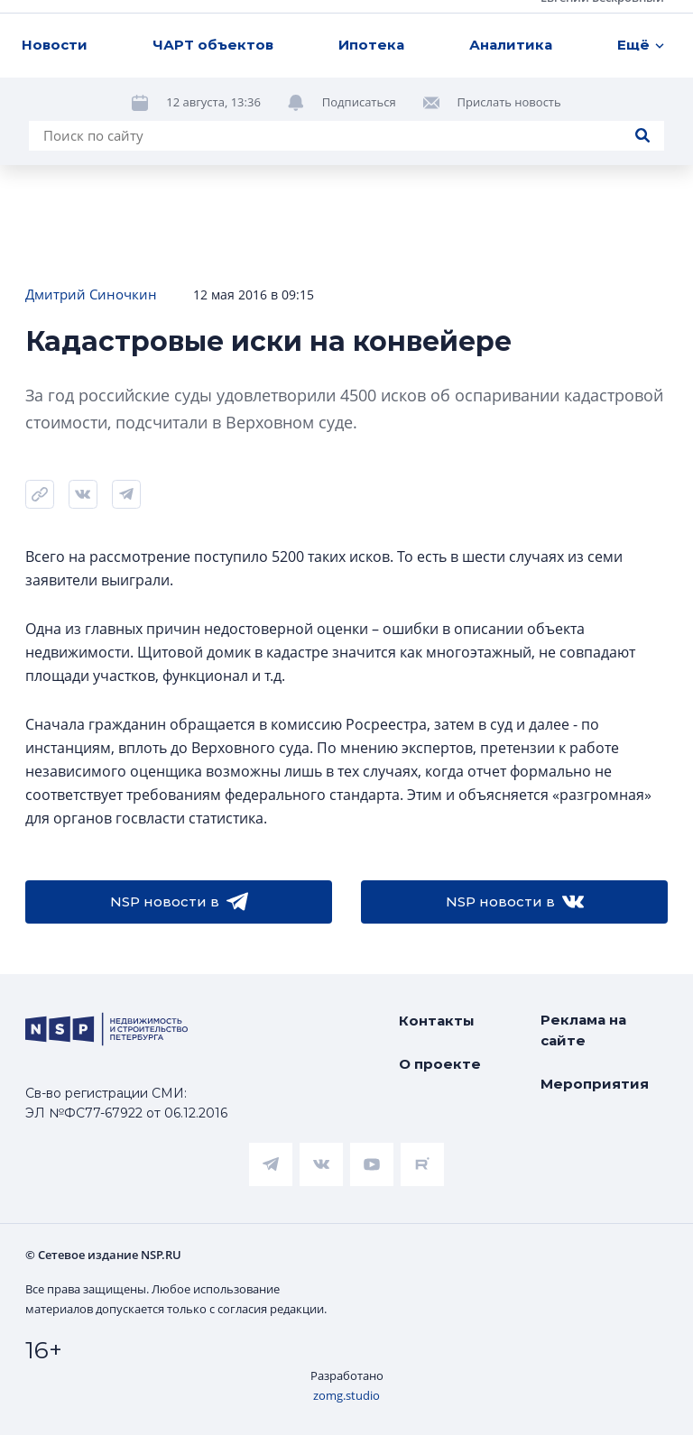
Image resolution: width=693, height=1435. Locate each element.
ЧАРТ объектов (212, 44)
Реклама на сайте (583, 1030)
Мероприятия (595, 1083)
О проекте (440, 1063)
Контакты (437, 1020)
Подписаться (359, 102)
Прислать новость (509, 102)
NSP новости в (179, 902)
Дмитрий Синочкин (91, 294)
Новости (55, 44)
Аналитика (510, 44)
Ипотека (371, 44)
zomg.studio (346, 1395)
